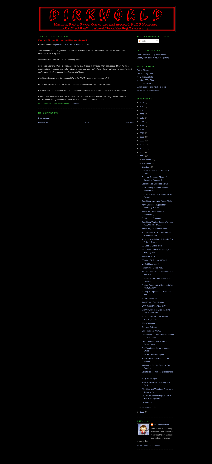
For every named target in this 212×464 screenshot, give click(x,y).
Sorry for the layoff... (150, 378)
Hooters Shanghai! (150, 298)
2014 (142, 122)
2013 (142, 125)
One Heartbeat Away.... (151, 331)
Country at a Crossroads (152, 218)
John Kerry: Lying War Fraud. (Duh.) (157, 201)
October (146, 167)
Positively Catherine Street (148, 90)
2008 (142, 141)
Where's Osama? (149, 323)
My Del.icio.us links (145, 77)
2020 (142, 114)
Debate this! (147, 402)
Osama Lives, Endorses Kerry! (155, 184)
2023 (142, 110)
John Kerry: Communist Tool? (154, 229)
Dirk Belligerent (161, 424)
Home (86, 122)
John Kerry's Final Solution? (153, 302)
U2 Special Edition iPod (152, 246)
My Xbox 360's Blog (145, 80)
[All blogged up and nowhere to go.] (152, 87)
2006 (142, 148)
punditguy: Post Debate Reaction (69, 44)
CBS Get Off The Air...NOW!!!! (154, 260)
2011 (142, 133)
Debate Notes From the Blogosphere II (62, 40)
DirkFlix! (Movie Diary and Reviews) (152, 54)
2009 (142, 137)
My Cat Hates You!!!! (150, 264)
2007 (142, 145)
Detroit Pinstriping (144, 70)
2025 (142, 102)
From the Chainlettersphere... (154, 355)
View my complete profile (148, 445)
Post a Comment (45, 118)
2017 (142, 118)
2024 (142, 106)
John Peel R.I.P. (148, 256)
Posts (142, 41)
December (147, 159)
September (147, 407)
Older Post (129, 122)
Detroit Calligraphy (145, 73)
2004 (142, 156)
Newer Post (43, 122)
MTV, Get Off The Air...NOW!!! (154, 306)
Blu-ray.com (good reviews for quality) (153, 58)
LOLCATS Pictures (145, 83)
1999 (142, 412)
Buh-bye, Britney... (149, 327)
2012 (142, 129)
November (147, 163)
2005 (142, 152)
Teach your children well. (152, 268)
